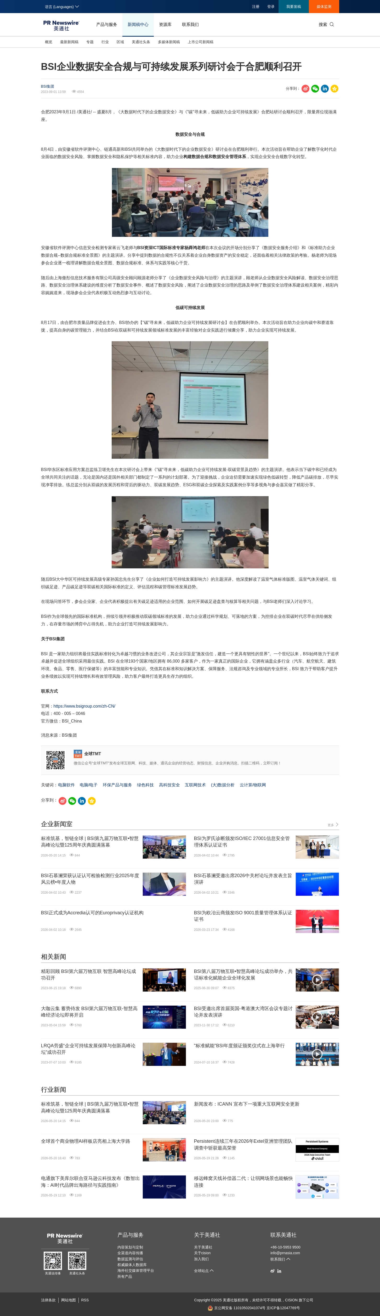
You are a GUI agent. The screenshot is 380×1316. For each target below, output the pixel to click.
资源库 (165, 24)
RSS (85, 1300)
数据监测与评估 (130, 1259)
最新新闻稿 (69, 42)
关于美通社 (207, 1235)
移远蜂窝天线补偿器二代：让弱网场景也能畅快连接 (243, 1182)
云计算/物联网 (253, 785)
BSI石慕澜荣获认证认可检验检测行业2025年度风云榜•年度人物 (90, 879)
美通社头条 (141, 42)
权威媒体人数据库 (132, 1265)
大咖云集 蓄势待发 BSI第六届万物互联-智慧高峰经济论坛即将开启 (89, 1012)
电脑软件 (66, 785)
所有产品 (124, 1276)
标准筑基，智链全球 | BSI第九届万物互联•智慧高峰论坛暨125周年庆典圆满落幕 (90, 842)
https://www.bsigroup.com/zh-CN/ (85, 706)
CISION (291, 1300)
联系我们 (190, 24)
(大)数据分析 (223, 785)
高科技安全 (169, 785)
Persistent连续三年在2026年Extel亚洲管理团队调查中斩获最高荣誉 (243, 1144)
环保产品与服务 (117, 785)
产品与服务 (106, 24)
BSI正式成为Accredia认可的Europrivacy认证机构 (92, 912)
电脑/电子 (89, 785)
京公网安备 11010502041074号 (237, 1308)
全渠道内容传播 (130, 1253)
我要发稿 (293, 6)
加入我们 (201, 1259)
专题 (90, 42)
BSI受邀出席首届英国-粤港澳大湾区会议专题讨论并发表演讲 (243, 1012)
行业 (105, 42)
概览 (48, 42)
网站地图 (68, 1300)
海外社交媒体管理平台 (135, 1270)
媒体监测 (324, 6)
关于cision (202, 1253)
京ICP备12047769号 (283, 1308)
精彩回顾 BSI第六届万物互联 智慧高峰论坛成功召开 (88, 975)
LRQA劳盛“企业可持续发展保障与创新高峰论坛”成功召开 (88, 1049)
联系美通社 (283, 1235)
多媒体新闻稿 (169, 42)
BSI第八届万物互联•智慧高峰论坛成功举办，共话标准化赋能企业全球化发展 (243, 975)
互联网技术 (195, 785)
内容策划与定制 (130, 1247)
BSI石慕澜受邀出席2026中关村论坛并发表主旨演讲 (243, 879)
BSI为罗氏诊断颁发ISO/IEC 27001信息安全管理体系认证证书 (242, 842)
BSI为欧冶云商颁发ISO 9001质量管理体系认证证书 (243, 916)
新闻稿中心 (138, 24)
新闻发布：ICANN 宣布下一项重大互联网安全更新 (246, 1104)
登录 (271, 6)
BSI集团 (47, 86)
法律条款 (48, 1300)
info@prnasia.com (285, 1253)
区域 (120, 42)
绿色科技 (145, 785)
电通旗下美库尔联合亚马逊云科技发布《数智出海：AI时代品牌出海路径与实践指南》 (90, 1182)
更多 (333, 824)
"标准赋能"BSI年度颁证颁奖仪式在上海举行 (239, 1045)
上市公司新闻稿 (200, 42)
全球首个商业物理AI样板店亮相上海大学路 (85, 1141)
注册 (255, 6)
